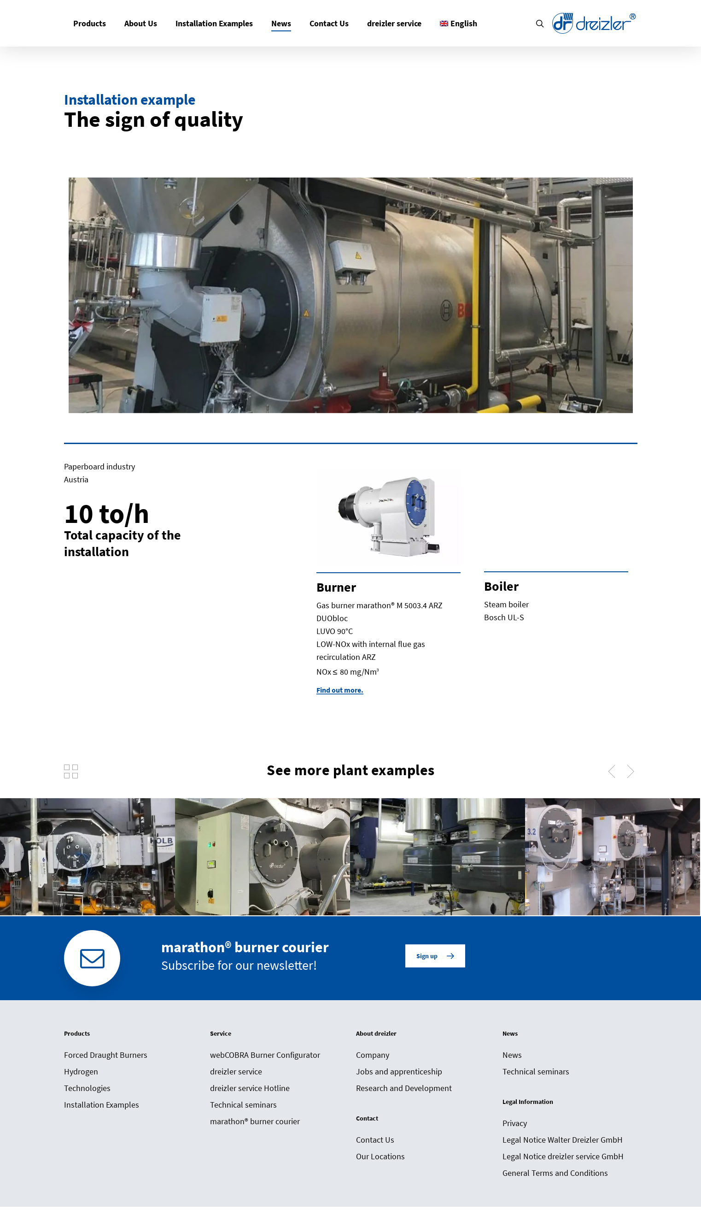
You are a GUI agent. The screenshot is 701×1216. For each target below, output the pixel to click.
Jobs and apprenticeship (399, 1071)
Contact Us (375, 1139)
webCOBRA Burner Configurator (265, 1055)
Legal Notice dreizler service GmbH (563, 1156)
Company (372, 1055)
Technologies (87, 1088)
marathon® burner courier (255, 1121)
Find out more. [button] (339, 689)
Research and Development (404, 1088)
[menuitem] (458, 23)
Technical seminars (243, 1104)
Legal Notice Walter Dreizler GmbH (562, 1139)
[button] (435, 955)
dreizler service (236, 1071)
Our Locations (380, 1156)
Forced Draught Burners (105, 1055)
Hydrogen (81, 1071)
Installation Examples (101, 1104)
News (512, 1055)
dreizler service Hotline (250, 1088)
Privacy (514, 1123)
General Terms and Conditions (555, 1173)
